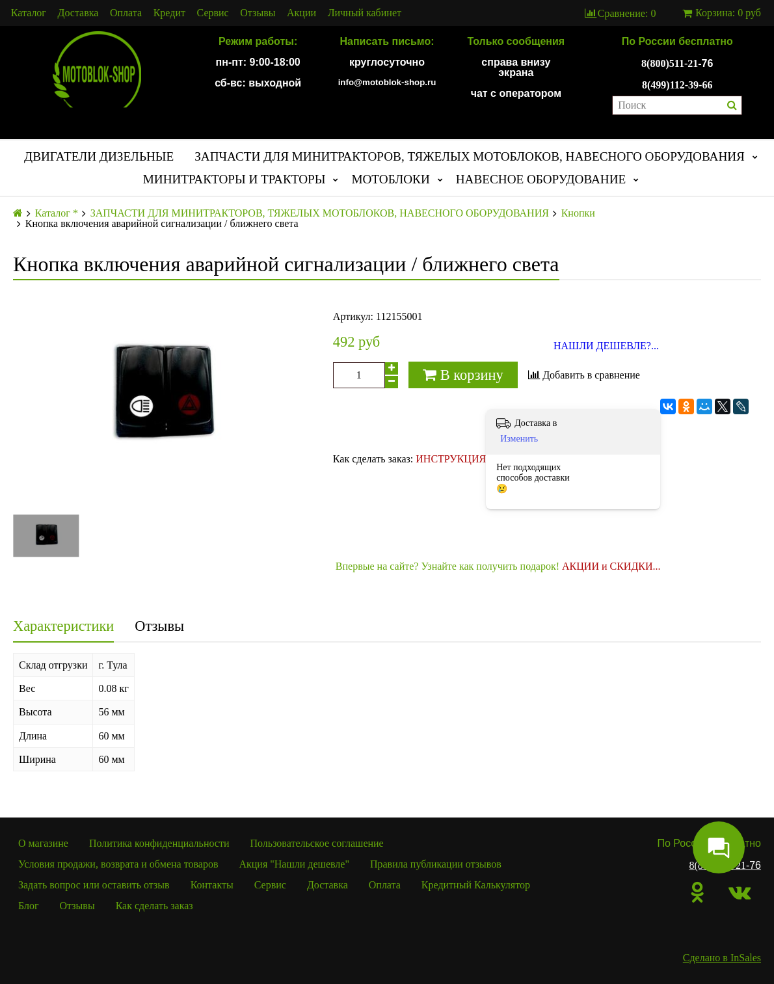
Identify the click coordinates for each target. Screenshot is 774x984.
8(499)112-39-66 (677, 84)
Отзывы (257, 13)
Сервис (213, 13)
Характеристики (63, 626)
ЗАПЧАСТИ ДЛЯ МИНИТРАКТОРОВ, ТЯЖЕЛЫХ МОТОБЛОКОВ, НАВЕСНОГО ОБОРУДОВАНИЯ (469, 156)
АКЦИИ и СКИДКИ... (611, 566)
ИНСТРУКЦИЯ (451, 458)
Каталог (28, 13)
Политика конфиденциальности (159, 843)
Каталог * (56, 213)
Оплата (126, 13)
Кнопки (578, 213)
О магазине (43, 843)
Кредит (169, 13)
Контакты (212, 884)
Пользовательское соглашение (317, 843)
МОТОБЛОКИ (390, 179)
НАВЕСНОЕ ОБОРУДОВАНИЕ (541, 179)
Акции (301, 13)
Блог (28, 905)
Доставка (78, 13)
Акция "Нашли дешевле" (294, 864)
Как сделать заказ (154, 905)
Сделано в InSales (722, 957)
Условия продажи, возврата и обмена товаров (118, 864)
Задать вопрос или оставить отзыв (94, 884)
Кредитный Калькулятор (475, 884)
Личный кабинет (364, 13)
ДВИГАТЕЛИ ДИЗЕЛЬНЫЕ (99, 156)
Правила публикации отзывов (435, 864)
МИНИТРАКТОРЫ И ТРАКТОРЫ (234, 179)
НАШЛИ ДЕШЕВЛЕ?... (606, 346)
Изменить (519, 439)
